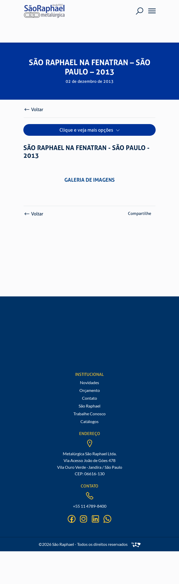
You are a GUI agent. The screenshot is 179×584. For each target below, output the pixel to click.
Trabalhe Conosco (89, 413)
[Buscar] (139, 11)
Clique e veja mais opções (86, 130)
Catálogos (89, 421)
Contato (89, 398)
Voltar (33, 109)
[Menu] (150, 11)
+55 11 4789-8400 (89, 506)
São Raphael (89, 405)
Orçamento (89, 390)
